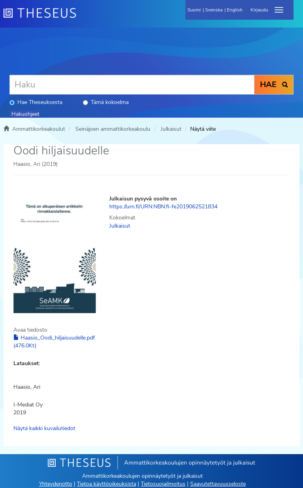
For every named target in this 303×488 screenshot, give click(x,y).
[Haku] (131, 85)
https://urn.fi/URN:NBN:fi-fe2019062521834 (163, 206)
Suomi (194, 10)
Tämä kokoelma (106, 102)
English (235, 10)
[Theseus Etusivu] (82, 18)
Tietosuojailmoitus (163, 484)
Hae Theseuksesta (35, 102)
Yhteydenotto (55, 484)
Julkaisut (171, 129)
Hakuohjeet (25, 114)
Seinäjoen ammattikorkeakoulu (112, 129)
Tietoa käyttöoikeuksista (106, 484)
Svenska (214, 10)
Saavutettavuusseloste (218, 484)
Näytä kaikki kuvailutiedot (44, 428)
